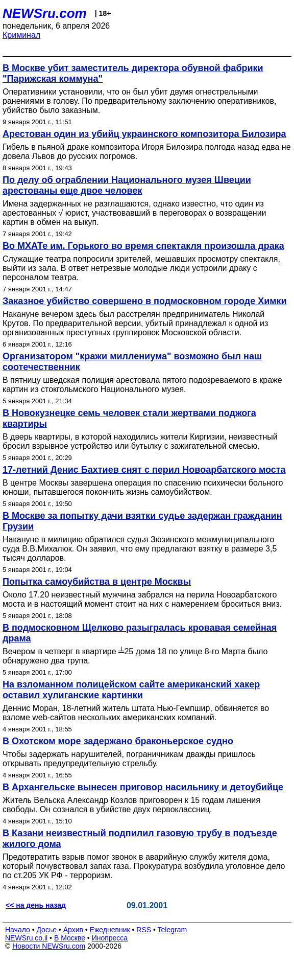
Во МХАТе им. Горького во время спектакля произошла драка (143, 246)
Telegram (172, 930)
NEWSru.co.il (26, 938)
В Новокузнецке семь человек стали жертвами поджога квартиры (129, 418)
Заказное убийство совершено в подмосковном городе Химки (145, 301)
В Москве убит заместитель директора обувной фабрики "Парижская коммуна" (133, 73)
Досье (46, 930)
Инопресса (110, 938)
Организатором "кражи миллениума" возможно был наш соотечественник (132, 361)
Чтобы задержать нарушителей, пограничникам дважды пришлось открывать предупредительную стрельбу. (129, 759)
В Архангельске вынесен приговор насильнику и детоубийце (143, 787)
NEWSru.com (45, 13)
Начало (17, 930)
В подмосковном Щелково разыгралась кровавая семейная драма (140, 633)
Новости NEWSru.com (48, 946)
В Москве (69, 938)
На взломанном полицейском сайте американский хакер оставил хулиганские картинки (131, 689)
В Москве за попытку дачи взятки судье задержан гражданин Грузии (142, 521)
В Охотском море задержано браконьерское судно (118, 741)
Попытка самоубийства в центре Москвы (97, 582)
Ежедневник (110, 930)
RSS (143, 930)
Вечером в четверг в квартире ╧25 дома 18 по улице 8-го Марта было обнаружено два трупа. (135, 656)
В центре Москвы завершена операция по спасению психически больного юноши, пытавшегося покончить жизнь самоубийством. (143, 487)
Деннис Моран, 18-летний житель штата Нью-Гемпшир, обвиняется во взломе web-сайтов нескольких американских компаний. (136, 713)
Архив (73, 930)
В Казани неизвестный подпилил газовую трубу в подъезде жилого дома (140, 838)
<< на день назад (36, 905)
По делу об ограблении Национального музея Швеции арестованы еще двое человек (127, 185)
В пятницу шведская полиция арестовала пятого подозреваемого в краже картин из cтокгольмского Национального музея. (142, 385)
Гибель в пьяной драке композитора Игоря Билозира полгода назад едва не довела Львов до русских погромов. (147, 151)
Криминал (21, 35)
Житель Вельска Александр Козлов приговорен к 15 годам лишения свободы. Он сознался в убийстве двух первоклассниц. (131, 805)
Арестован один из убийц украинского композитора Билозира (144, 134)
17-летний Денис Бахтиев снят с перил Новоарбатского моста (144, 470)
